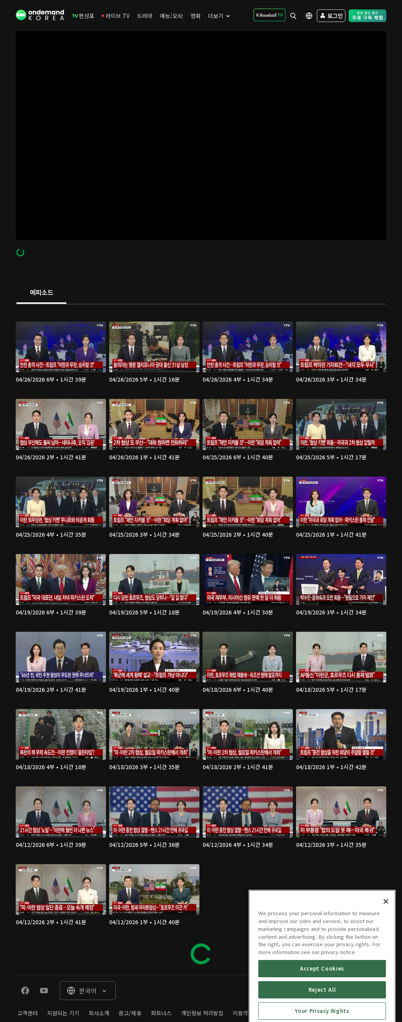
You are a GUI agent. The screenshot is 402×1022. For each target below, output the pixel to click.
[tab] (41, 293)
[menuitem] (83, 15)
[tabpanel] (201, 639)
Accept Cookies (322, 1011)
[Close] (386, 944)
